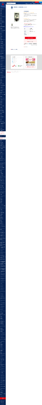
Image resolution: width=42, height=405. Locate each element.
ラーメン (1, 155)
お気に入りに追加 (30, 41)
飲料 (1, 104)
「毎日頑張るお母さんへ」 (2, 58)
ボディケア (1, 309)
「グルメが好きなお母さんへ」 (2, 77)
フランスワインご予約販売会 (2, 394)
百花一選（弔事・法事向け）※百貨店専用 (2, 261)
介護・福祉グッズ (2, 321)
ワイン (1, 118)
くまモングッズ (2, 375)
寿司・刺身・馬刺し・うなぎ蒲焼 (2, 130)
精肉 (1, 23)
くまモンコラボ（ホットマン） (2, 384)
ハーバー (1, 293)
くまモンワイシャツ (2, 337)
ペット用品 (1, 372)
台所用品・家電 (2, 212)
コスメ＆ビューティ (2, 280)
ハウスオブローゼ (2, 306)
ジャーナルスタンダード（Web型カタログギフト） (2, 271)
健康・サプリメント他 (2, 315)
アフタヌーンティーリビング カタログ (2, 278)
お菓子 (1, 10)
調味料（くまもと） (2, 145)
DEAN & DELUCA (2, 255)
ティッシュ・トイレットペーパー (2, 196)
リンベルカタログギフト (2, 226)
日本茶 (1, 36)
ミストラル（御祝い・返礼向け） (2, 257)
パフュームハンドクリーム (2, 300)
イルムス (1, 250)
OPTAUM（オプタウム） (2, 298)
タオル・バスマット (2, 191)
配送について (14, 62)
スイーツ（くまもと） (2, 150)
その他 (1, 209)
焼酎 (1, 170)
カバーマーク (2, 289)
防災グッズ (1, 223)
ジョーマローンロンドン (2, 291)
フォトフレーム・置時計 (2, 206)
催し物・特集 (2, 53)
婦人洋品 (1, 328)
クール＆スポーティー (2, 369)
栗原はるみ (1, 217)
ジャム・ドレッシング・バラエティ (2, 45)
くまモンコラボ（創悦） (2, 386)
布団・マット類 (2, 187)
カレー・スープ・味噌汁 (2, 94)
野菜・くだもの (2, 121)
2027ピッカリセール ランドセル (2, 364)
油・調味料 (1, 43)
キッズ (1, 361)
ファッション (2, 324)
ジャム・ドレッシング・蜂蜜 (2, 92)
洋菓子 (1, 101)
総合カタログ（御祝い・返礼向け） (2, 242)
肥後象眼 (1, 350)
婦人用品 (1, 72)
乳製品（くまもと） (2, 180)
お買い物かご (40, 3)
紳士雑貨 (1, 344)
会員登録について (15, 58)
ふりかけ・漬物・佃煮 (2, 30)
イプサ (1, 283)
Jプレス (1, 347)
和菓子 (1, 13)
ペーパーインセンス (2, 302)
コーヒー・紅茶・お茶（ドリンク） (2, 85)
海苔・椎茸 (1, 142)
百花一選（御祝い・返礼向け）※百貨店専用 (2, 269)
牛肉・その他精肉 (2, 167)
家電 (1, 215)
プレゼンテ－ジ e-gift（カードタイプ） (2, 274)
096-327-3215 (2, 401)
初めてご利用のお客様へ (27, 3)
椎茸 (1, 33)
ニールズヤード (2, 296)
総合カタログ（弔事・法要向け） (2, 239)
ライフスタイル (2, 48)
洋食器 (1, 199)
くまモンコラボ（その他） (2, 388)
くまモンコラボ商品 (2, 380)
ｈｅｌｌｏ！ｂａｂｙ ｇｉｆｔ (2, 276)
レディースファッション (2, 326)
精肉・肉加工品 (2, 110)
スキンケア (1, 286)
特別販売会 (1, 392)
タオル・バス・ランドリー (2, 189)
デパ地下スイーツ (2, 99)
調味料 (1, 96)
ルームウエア (2, 75)
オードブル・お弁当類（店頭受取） (2, 123)
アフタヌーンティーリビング (2, 66)
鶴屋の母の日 (2, 56)
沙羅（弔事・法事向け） (2, 259)
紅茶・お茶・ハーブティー (2, 160)
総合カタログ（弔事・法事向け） (2, 245)
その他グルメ (2, 87)
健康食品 (1, 318)
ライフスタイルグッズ (2, 184)
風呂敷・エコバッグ (2, 353)
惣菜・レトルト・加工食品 (2, 136)
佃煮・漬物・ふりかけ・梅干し (2, 138)
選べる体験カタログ (2, 232)
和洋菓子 (1, 152)
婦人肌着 (1, 331)
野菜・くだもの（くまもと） (2, 177)
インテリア (1, 204)
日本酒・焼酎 (2, 116)
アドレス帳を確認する (35, 3)
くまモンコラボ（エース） (2, 382)
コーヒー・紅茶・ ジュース (2, 17)
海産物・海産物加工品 (2, 26)
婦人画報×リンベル (2, 235)
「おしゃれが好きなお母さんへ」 (2, 68)
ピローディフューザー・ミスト (2, 304)
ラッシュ (1, 61)
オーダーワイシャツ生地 (2, 339)
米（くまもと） (2, 175)
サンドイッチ (2, 126)
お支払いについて (15, 61)
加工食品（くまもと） (2, 133)
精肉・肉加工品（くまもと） (2, 164)
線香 (1, 220)
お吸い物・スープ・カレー (2, 39)
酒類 (1, 113)
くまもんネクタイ (2, 341)
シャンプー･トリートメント (2, 311)
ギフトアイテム (2, 358)
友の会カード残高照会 (32, 3)
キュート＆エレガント (2, 367)
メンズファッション (2, 334)
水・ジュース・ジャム (2, 162)
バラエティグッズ (2, 377)
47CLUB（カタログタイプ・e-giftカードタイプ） (2, 266)
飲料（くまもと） (2, 158)
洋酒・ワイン (2, 20)
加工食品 (1, 90)
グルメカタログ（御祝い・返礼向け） (2, 247)
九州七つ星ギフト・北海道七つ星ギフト (2, 263)
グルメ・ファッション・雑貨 (2, 229)
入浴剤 (1, 194)
